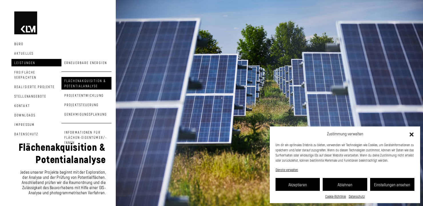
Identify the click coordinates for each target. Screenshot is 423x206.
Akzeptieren (297, 184)
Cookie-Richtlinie (335, 196)
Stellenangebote (30, 96)
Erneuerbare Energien (85, 63)
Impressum (24, 124)
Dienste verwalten (287, 170)
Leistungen (24, 63)
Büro (18, 44)
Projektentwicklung (84, 95)
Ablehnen (345, 184)
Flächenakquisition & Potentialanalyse (85, 83)
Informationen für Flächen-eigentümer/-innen (85, 137)
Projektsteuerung (81, 105)
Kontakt (22, 106)
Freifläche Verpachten (25, 74)
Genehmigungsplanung (85, 114)
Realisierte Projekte (34, 87)
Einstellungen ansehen (392, 184)
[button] (411, 133)
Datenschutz (357, 196)
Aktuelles (23, 53)
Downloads (24, 115)
